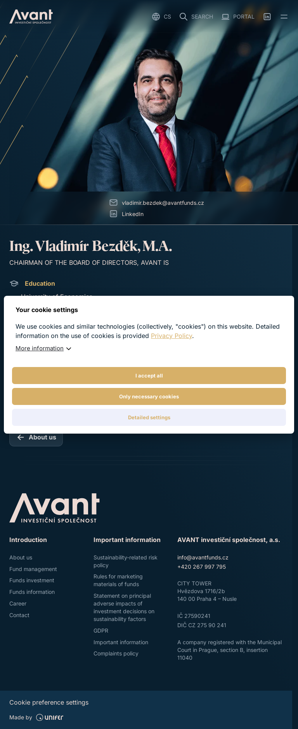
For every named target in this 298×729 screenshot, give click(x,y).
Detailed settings (149, 417)
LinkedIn (133, 214)
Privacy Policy (171, 336)
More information (40, 348)
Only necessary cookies (149, 396)
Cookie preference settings (48, 702)
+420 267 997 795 (201, 566)
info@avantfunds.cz (203, 557)
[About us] (36, 437)
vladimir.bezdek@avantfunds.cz (163, 202)
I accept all (149, 375)
